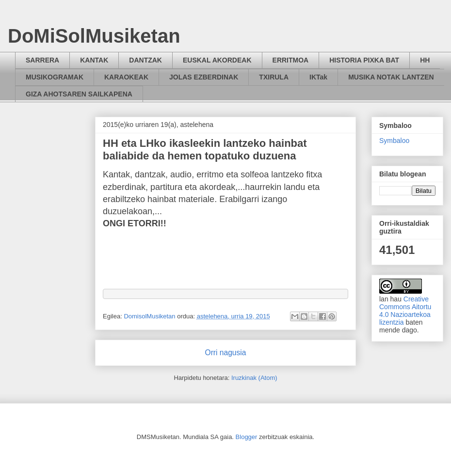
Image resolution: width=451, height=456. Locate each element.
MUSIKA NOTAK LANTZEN (391, 77)
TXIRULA (274, 77)
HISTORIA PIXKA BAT (364, 60)
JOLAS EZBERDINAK (203, 77)
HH (425, 60)
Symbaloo (394, 140)
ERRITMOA (291, 60)
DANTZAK (145, 60)
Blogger (247, 436)
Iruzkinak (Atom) (254, 377)
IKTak (318, 77)
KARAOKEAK (126, 77)
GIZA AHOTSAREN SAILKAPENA (79, 94)
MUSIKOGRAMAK (54, 77)
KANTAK (94, 60)
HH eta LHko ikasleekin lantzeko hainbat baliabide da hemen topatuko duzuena (205, 149)
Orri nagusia (225, 352)
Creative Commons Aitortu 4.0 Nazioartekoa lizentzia (405, 310)
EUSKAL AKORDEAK (217, 60)
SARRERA (42, 60)
